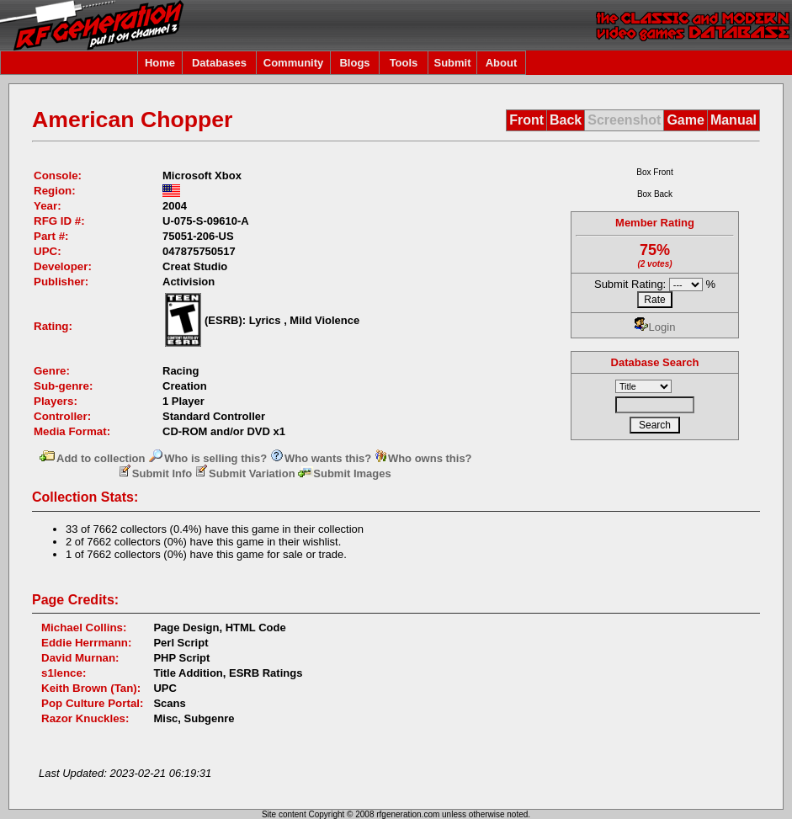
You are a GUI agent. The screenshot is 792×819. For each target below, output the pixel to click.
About (502, 62)
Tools (404, 62)
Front (526, 120)
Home (160, 62)
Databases (219, 62)
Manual (733, 120)
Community (293, 62)
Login (655, 327)
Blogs (354, 62)
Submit (451, 62)
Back (566, 120)
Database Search (655, 362)
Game (685, 120)
